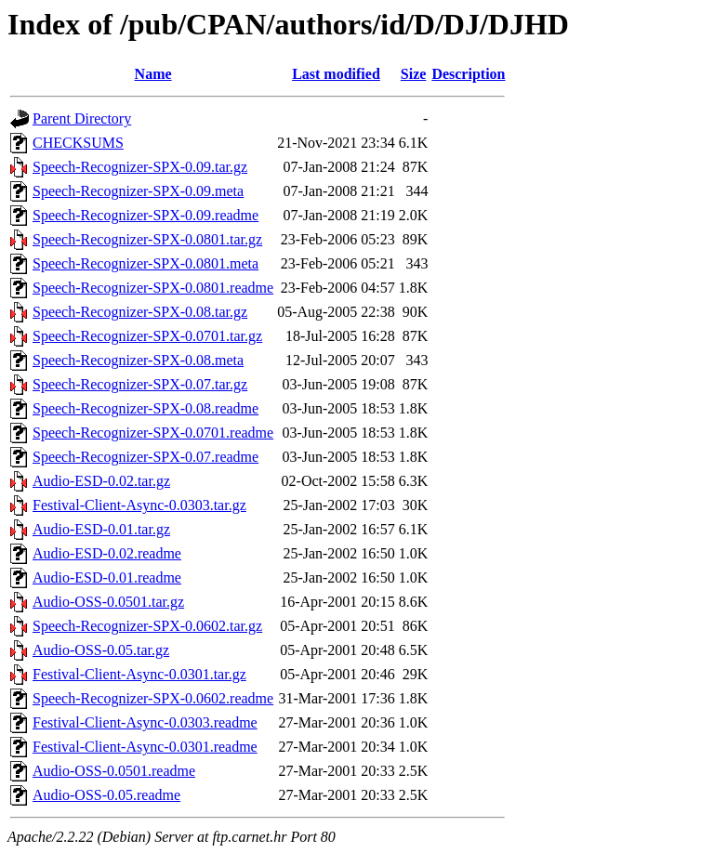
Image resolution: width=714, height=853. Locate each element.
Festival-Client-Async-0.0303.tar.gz (139, 505)
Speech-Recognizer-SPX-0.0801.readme (153, 287)
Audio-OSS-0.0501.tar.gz (108, 602)
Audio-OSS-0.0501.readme (114, 771)
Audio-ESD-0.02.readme (107, 553)
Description (468, 74)
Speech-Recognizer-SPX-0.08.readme (145, 408)
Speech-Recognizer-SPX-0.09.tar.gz (140, 167)
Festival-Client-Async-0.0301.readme (145, 747)
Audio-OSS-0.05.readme (106, 795)
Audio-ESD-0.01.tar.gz (101, 529)
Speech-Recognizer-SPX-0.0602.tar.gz (147, 626)
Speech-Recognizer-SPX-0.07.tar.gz (140, 384)
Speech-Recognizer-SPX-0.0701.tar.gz (147, 336)
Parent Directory (82, 118)
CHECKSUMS (78, 143)
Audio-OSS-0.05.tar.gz (101, 650)
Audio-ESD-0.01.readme (107, 577)
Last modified (336, 74)
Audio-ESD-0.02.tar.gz (101, 481)
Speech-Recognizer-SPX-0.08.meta (138, 360)
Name (153, 74)
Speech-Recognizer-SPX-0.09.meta (138, 191)
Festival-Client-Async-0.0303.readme (145, 722)
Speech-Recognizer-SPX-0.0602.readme (153, 698)
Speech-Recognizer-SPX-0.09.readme (145, 215)
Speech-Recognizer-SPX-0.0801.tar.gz (147, 239)
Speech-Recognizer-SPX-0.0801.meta (145, 263)
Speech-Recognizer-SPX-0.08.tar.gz (140, 312)
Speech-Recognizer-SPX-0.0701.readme (153, 432)
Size (414, 74)
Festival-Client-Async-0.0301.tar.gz (139, 674)
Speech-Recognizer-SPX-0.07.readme (145, 457)
